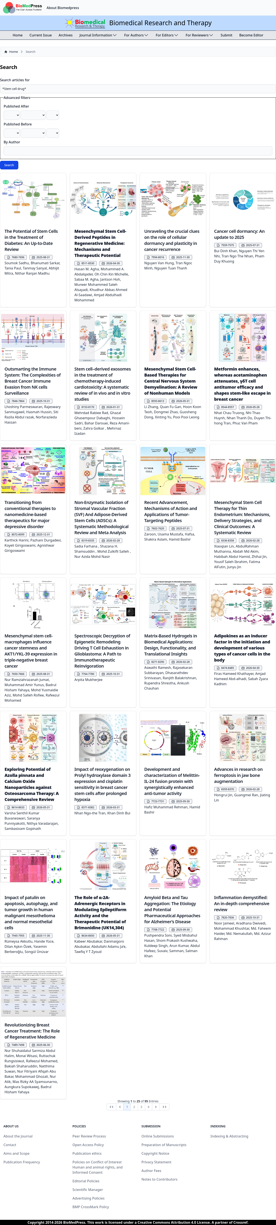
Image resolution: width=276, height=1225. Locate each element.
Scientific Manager (87, 1189)
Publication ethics (87, 1153)
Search (9, 165)
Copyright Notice (155, 1153)
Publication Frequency (21, 1162)
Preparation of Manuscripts (164, 1144)
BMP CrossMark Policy (90, 1207)
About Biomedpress (63, 7)
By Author (12, 142)
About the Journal (18, 1136)
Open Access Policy (88, 1144)
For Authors (136, 35)
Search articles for (15, 80)
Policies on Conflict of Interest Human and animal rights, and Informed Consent (97, 1167)
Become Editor (251, 35)
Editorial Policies (85, 1181)
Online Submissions (157, 1136)
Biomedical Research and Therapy (160, 22)
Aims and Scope (16, 1153)
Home (18, 35)
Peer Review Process (89, 1136)
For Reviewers (200, 35)
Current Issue (41, 35)
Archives (66, 35)
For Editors (167, 35)
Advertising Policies (88, 1198)
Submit (226, 35)
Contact (9, 1144)
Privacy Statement (156, 1162)
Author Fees (151, 1170)
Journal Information (98, 35)
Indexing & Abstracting (229, 1136)
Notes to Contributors (159, 1179)
